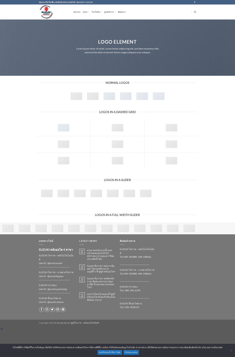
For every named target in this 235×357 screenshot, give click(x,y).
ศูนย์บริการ (110, 11)
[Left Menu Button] (1, 328)
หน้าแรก (77, 12)
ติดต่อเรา (122, 12)
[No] (231, 351)
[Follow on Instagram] (47, 309)
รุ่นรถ (86, 11)
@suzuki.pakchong (57, 289)
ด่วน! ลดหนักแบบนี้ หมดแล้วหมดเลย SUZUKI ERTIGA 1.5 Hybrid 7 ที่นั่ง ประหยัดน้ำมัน (100, 254)
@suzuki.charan (56, 301)
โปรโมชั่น (97, 11)
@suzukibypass (56, 276)
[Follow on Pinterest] (63, 309)
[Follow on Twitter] (52, 309)
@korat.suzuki (55, 263)
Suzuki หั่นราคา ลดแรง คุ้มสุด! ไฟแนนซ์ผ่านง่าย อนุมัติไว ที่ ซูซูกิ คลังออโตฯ (101, 268)
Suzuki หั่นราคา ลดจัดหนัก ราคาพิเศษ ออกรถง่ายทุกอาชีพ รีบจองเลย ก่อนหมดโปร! (100, 282)
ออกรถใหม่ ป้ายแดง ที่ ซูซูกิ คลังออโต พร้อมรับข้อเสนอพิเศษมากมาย (101, 296)
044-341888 (130, 256)
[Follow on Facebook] (195, 2)
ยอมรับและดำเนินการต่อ (109, 352)
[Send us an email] (57, 309)
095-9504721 (132, 307)
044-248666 (144, 256)
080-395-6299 (132, 290)
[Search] (195, 12)
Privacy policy (131, 352)
